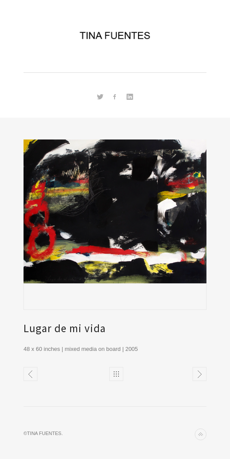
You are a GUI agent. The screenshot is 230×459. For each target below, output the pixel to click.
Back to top (200, 434)
